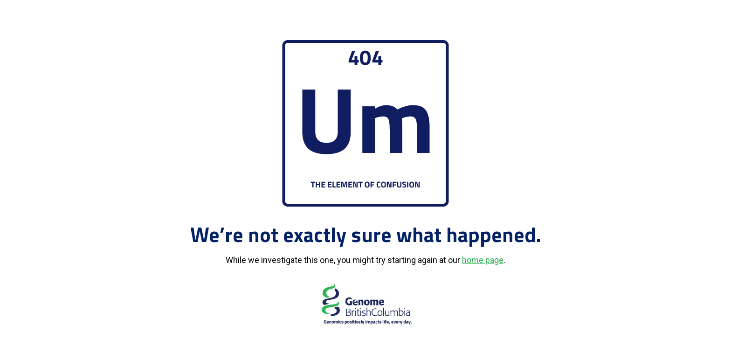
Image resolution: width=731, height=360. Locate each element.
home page (482, 260)
